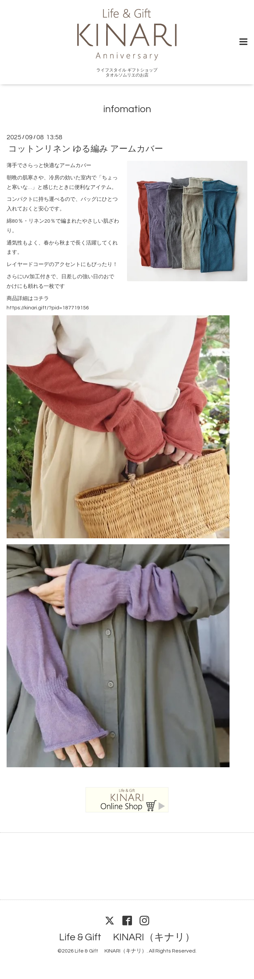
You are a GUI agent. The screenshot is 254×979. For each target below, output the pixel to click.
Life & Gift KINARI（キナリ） (127, 937)
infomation (127, 109)
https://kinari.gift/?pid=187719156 (48, 307)
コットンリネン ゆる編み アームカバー (85, 149)
